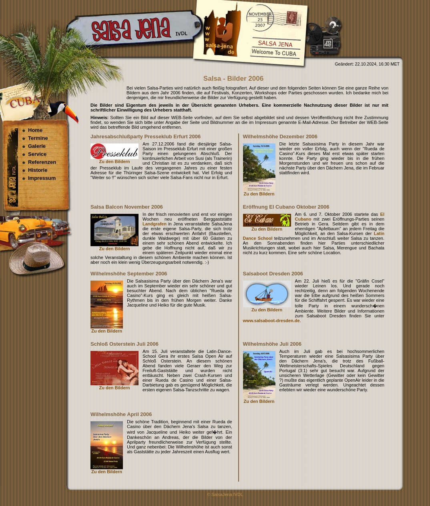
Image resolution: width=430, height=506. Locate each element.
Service (37, 154)
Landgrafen (155, 223)
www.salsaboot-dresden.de (271, 320)
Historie (37, 170)
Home (35, 130)
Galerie (37, 146)
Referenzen (42, 162)
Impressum (42, 178)
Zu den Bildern (114, 161)
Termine (38, 138)
